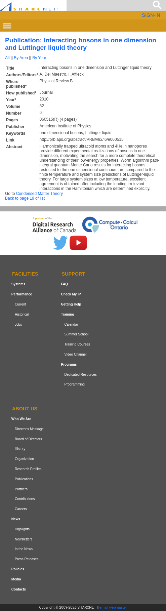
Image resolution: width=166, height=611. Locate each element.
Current (20, 304)
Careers (21, 509)
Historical (22, 314)
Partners (21, 489)
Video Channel (75, 354)
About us (24, 408)
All (7, 57)
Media (16, 579)
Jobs (18, 324)
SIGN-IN (151, 15)
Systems (18, 284)
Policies (17, 569)
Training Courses (77, 344)
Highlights (22, 529)
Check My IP (71, 294)
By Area (21, 57)
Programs (69, 364)
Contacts (18, 589)
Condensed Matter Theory (39, 193)
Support (73, 274)
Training (67, 314)
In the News (24, 549)
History (20, 449)
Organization (24, 459)
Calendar (71, 324)
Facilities (25, 274)
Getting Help (71, 304)
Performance (21, 294)
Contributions (25, 499)
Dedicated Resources (80, 374)
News (15, 519)
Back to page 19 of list (25, 198)
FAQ (64, 284)
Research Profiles (28, 469)
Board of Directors (28, 439)
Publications (24, 479)
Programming (74, 384)
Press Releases (27, 559)
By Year (39, 57)
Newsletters (24, 539)
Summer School (76, 334)
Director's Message (29, 429)
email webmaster (113, 607)
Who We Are (21, 419)
